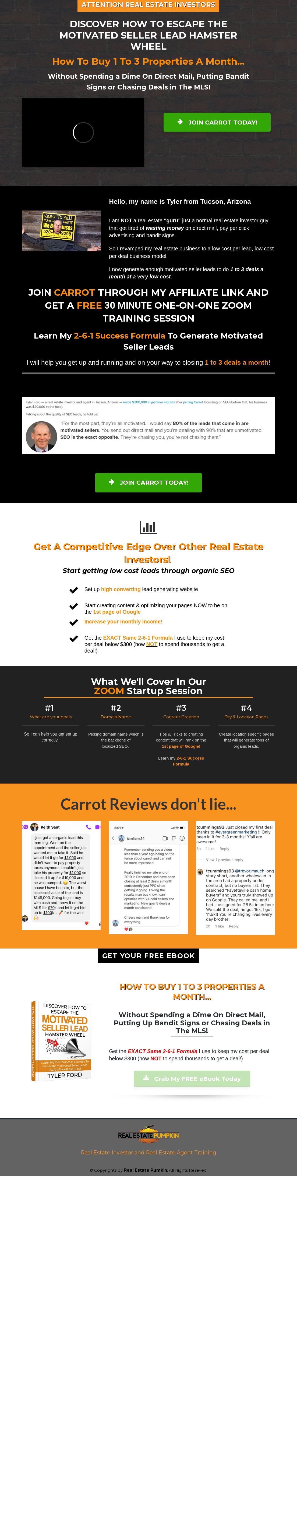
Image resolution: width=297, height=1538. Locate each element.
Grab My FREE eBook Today (192, 1078)
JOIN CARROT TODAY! (217, 122)
